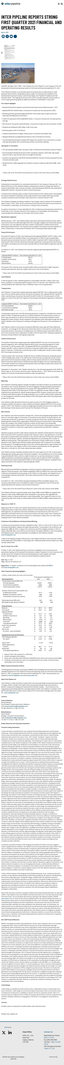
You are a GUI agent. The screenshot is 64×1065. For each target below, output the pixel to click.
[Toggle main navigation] (59, 4)
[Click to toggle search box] (62, 4)
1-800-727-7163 (49, 1048)
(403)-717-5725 (49, 1038)
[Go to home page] (10, 4)
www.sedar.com (32, 675)
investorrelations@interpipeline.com (16, 706)
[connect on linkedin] (10, 1033)
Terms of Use (53, 1057)
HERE (50, 565)
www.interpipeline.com (8, 535)
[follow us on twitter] (4, 1033)
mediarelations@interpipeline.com (15, 718)
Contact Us (48, 1032)
